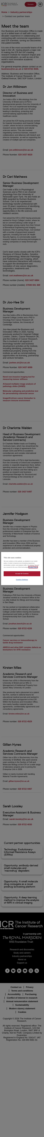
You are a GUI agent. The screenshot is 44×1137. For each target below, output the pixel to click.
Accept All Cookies (22, 573)
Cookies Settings (22, 579)
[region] (22, 568)
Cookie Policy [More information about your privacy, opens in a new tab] (33, 567)
